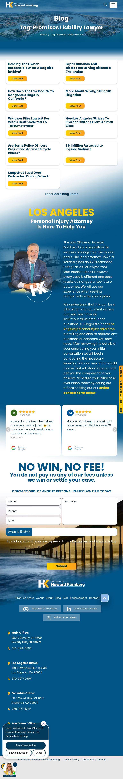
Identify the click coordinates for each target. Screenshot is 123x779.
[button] (115, 429)
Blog (58, 598)
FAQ (65, 598)
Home (43, 34)
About (40, 598)
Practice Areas (25, 598)
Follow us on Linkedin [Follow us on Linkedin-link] (82, 609)
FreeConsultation (121, 389)
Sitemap (102, 759)
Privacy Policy (106, 541)
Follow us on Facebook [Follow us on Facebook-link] (40, 609)
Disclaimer (80, 541)
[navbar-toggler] (113, 5)
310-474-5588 (22, 648)
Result (49, 598)
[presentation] (30, 553)
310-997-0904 (22, 679)
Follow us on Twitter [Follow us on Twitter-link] (61, 617)
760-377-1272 (21, 709)
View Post (17, 78)
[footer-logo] (61, 584)
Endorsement (78, 598)
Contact (94, 598)
